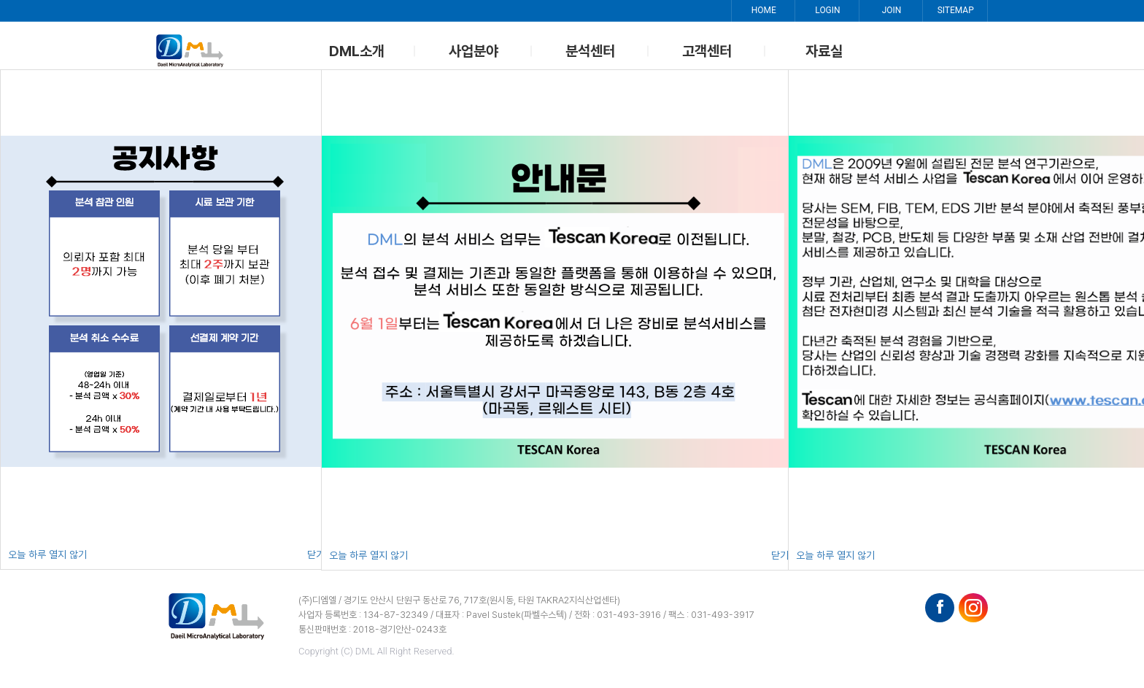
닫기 (316, 554)
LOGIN (826, 11)
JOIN (891, 11)
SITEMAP (955, 11)
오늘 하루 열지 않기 (47, 554)
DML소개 (356, 51)
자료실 (824, 51)
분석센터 (590, 51)
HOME (762, 11)
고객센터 (707, 51)
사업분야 (473, 51)
